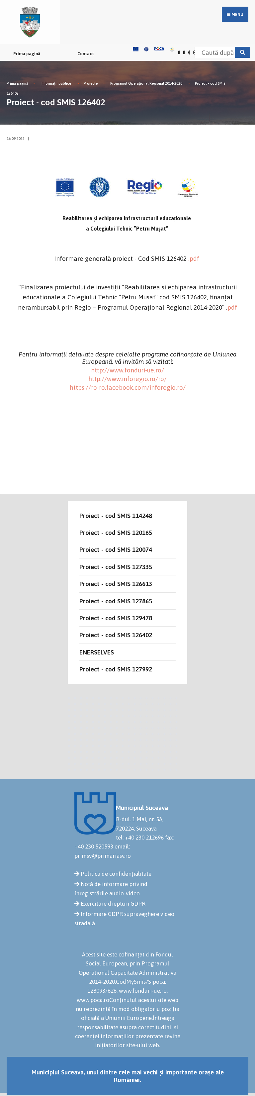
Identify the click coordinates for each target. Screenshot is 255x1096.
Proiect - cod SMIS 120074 (115, 549)
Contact (85, 53)
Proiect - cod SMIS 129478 (115, 618)
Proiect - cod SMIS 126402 (115, 635)
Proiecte (91, 83)
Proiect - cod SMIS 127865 (115, 601)
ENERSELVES (96, 652)
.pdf (193, 258)
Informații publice (56, 83)
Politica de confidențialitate (116, 873)
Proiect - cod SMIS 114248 (115, 515)
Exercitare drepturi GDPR (113, 903)
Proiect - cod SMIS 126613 (115, 583)
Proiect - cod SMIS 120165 (115, 532)
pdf (232, 307)
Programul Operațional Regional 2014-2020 (146, 83)
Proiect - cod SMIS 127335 (115, 566)
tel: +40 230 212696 (140, 837)
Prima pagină (26, 53)
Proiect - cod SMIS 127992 (115, 669)
